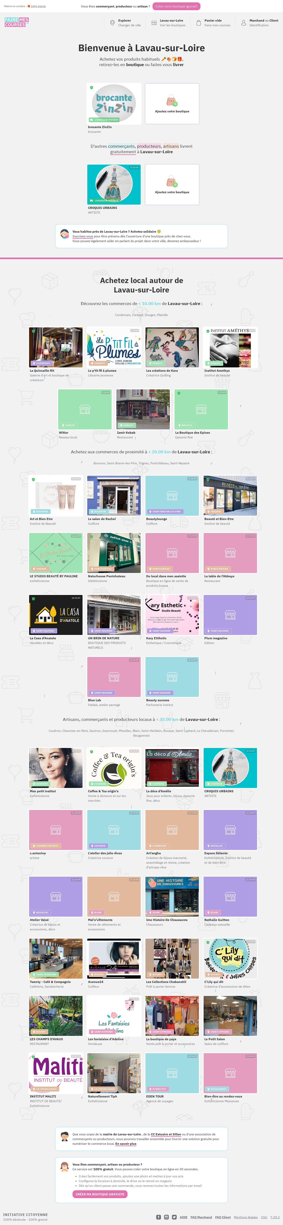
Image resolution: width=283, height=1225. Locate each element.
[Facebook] (158, 1217)
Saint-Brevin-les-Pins (122, 463)
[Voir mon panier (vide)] (212, 23)
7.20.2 (275, 1217)
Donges (150, 315)
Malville (162, 315)
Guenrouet (109, 731)
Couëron (55, 731)
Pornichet (227, 731)
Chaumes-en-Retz (75, 731)
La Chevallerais (207, 731)
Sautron (95, 731)
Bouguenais (141, 735)
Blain (136, 731)
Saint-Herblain (151, 731)
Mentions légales (246, 1217)
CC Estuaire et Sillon (166, 1134)
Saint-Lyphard (185, 731)
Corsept (137, 315)
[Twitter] (174, 1217)
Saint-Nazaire (179, 463)
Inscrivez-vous (83, 236)
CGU (264, 1217)
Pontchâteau (159, 463)
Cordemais (122, 315)
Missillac (125, 731)
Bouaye (168, 731)
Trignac (144, 463)
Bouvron (99, 463)
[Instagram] (166, 1217)
